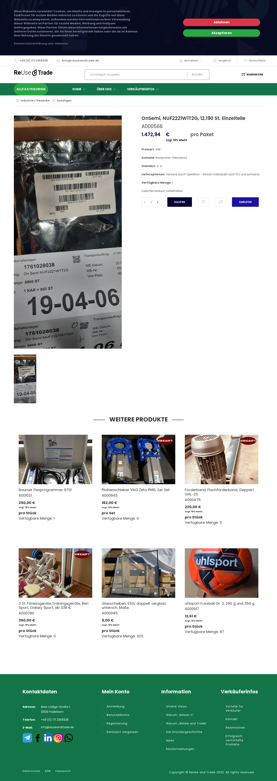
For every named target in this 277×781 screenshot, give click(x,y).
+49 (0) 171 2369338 (33, 61)
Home (79, 89)
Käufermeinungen (180, 749)
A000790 (26, 613)
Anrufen (245, 202)
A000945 (110, 495)
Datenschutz (31, 771)
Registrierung (117, 723)
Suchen (197, 74)
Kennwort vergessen (122, 732)
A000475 (193, 499)
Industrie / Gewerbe (35, 100)
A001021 (25, 495)
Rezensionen (235, 728)
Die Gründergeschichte (184, 732)
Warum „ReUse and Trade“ (186, 723)
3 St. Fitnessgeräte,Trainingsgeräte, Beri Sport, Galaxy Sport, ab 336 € (53, 605)
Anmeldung (116, 706)
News (170, 740)
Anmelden (194, 61)
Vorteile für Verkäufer (234, 708)
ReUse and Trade (202, 772)
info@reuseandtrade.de (80, 61)
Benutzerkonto (118, 715)
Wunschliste (255, 61)
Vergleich (222, 61)
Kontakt (232, 719)
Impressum (63, 771)
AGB (48, 771)
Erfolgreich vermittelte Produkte (234, 740)
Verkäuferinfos (143, 89)
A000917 (192, 608)
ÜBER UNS (107, 89)
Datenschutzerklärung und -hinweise (41, 44)
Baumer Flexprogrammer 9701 (45, 489)
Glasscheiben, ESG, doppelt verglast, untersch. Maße (134, 605)
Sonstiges (64, 100)
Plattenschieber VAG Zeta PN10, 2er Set (136, 489)
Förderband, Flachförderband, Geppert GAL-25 (219, 492)
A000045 (110, 613)
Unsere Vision (176, 706)
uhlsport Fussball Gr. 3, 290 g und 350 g (219, 603)
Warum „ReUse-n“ (180, 715)
